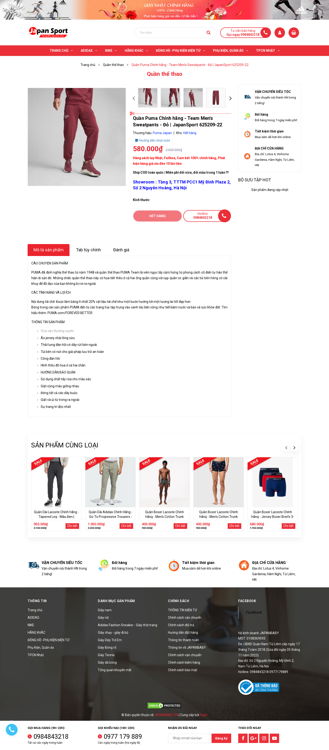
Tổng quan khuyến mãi (114, 670)
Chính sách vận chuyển (184, 617)
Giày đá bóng (107, 662)
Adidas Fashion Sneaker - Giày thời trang (127, 625)
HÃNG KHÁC (36, 632)
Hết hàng (157, 216)
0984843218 (51, 736)
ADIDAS (33, 617)
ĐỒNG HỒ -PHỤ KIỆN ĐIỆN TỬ (48, 640)
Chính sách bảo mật (182, 670)
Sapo (204, 715)
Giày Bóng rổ (107, 647)
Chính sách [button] (178, 601)
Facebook (253, 612)
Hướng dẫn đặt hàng (183, 632)
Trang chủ (35, 610)
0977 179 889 (123, 736)
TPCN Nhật (36, 655)
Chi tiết (72, 526)
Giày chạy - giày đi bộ (113, 632)
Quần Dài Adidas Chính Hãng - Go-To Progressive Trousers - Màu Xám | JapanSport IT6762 (110, 516)
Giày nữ (103, 617)
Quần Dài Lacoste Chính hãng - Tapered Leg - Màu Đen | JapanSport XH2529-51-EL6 (56, 516)
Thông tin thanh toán (183, 640)
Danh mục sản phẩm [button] (116, 601)
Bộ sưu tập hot (254, 179)
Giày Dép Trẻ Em (110, 640)
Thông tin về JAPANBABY (187, 647)
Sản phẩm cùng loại (64, 445)
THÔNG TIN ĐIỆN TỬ (182, 610)
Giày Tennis (106, 655)
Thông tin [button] (37, 601)
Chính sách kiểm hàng (184, 662)
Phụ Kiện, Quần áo (41, 647)
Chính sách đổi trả (181, 625)
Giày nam (105, 610)
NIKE (31, 625)
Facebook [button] (247, 601)
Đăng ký (221, 738)
